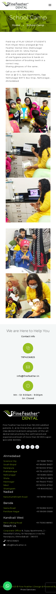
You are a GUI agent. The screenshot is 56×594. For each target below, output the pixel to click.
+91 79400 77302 (44, 481)
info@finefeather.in (14, 545)
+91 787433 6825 (44, 478)
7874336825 (11, 541)
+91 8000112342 (45, 488)
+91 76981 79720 (45, 461)
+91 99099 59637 (44, 464)
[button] (7, 585)
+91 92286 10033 (44, 508)
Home (16, 25)
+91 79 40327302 (44, 471)
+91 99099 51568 (44, 511)
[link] (50, 5)
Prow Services (28, 589)
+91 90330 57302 (44, 468)
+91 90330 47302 (44, 485)
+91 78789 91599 (45, 497)
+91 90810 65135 (45, 475)
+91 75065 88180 (44, 522)
